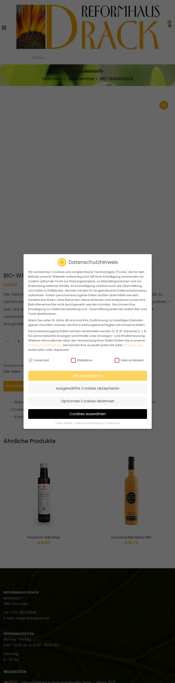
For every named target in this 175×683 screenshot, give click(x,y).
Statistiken (82, 360)
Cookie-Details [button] (64, 423)
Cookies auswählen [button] (87, 414)
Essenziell (38, 360)
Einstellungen (134, 345)
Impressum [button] (112, 423)
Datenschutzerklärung (45, 345)
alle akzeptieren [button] (88, 375)
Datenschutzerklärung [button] (89, 423)
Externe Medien (129, 360)
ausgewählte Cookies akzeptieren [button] (87, 388)
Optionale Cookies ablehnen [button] (87, 401)
